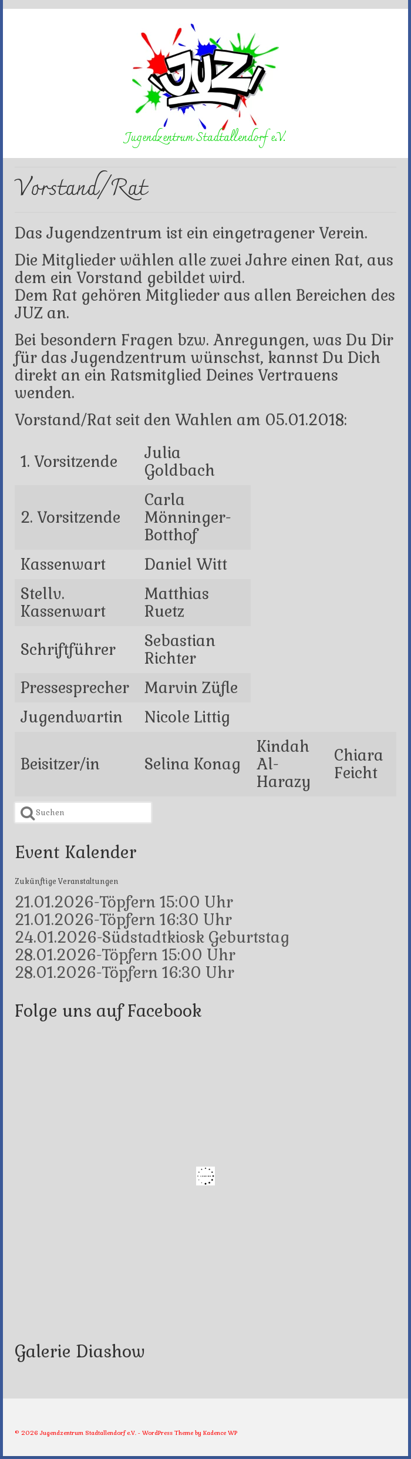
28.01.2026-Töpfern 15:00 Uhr (125, 955)
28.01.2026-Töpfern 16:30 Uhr (124, 973)
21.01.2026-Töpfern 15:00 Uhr (124, 902)
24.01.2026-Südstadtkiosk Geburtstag (152, 937)
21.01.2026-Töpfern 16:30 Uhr (123, 920)
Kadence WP (220, 1433)
